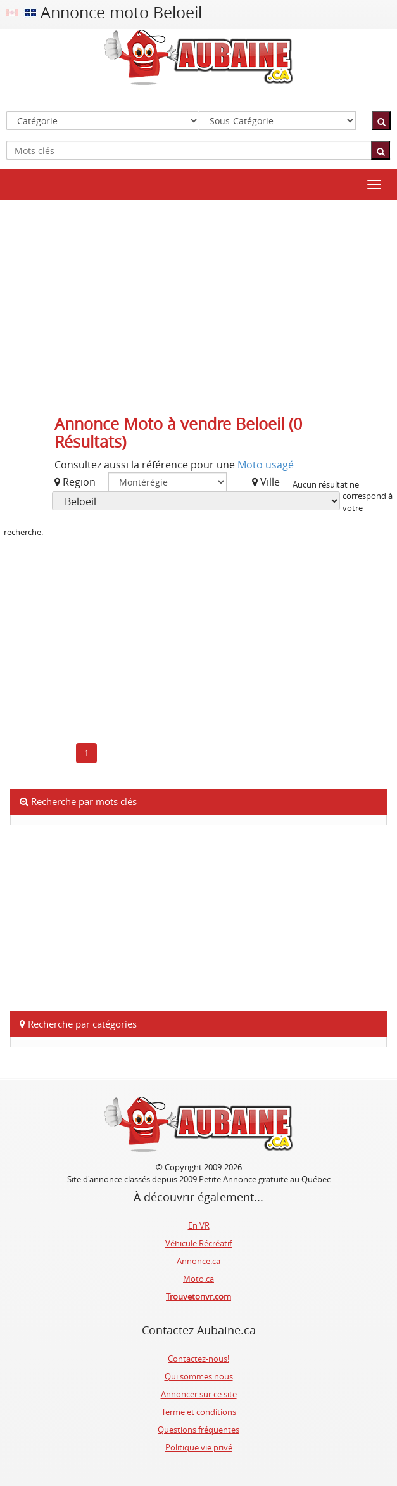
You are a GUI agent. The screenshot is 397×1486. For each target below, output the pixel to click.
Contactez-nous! (198, 1358)
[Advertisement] (198, 301)
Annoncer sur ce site (199, 1394)
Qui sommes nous (199, 1376)
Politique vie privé (198, 1447)
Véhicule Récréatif (198, 1243)
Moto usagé (265, 465)
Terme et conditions (198, 1412)
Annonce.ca (198, 1261)
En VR (199, 1225)
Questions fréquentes (198, 1429)
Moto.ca (198, 1278)
